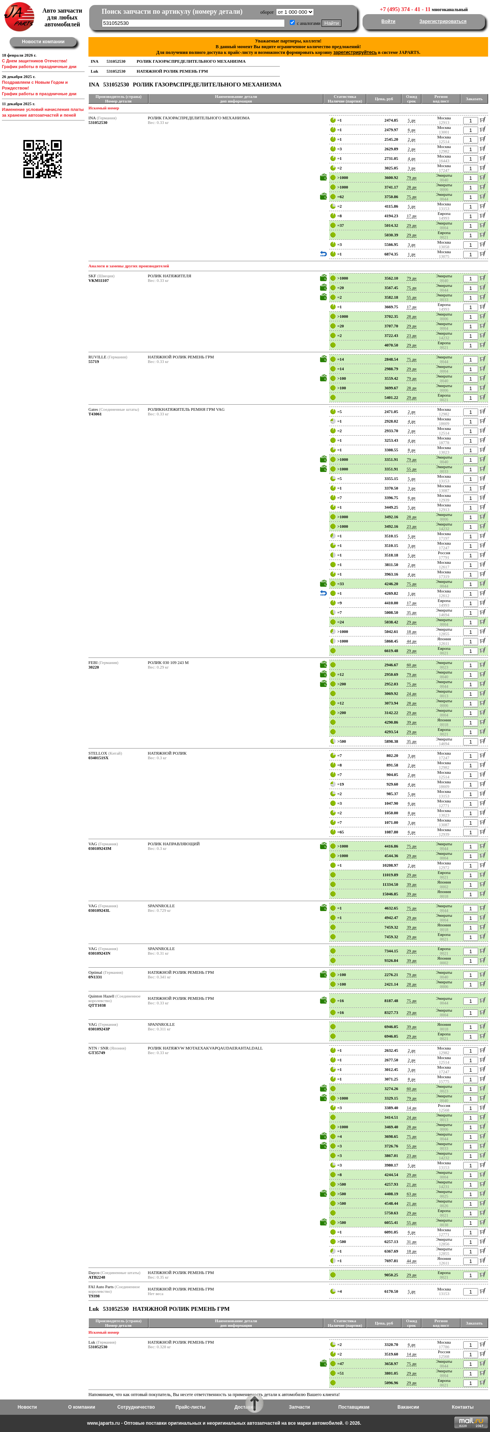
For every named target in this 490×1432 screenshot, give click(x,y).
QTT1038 (97, 1005)
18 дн (411, 631)
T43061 (95, 414)
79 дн (411, 177)
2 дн (411, 139)
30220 (93, 667)
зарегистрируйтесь (355, 52)
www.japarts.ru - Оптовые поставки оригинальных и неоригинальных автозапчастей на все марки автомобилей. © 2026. (224, 1423)
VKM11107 (98, 280)
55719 (93, 361)
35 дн (411, 612)
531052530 (98, 122)
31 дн (411, 1241)
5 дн (411, 120)
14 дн (411, 1107)
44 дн (411, 641)
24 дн (411, 693)
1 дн (411, 254)
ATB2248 (96, 1277)
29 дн (411, 225)
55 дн (411, 297)
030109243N (99, 953)
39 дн (411, 722)
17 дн (411, 215)
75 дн (411, 196)
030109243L (99, 910)
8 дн (411, 449)
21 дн (411, 1184)
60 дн (411, 664)
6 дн (411, 129)
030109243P (99, 1029)
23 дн (411, 335)
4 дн (411, 158)
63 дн (411, 1193)
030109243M (99, 848)
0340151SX (98, 757)
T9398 (94, 1296)
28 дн (411, 187)
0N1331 (95, 977)
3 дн (411, 168)
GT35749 (96, 1052)
